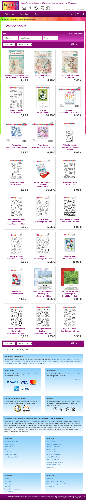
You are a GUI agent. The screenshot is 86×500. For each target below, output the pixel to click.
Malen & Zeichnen (9, 444)
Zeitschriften (50, 467)
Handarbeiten (8, 452)
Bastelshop (25, 14)
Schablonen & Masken (53, 452)
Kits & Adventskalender (53, 464)
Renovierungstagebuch (11, 457)
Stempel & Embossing (53, 447)
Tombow (31, 363)
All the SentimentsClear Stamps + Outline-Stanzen (69, 147)
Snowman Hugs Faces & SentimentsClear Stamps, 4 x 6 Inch (16, 222)
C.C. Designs (68, 359)
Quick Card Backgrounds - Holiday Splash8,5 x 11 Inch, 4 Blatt (70, 294)
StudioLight (25, 363)
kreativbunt (13, 19)
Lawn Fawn (55, 361)
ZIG (45, 363)
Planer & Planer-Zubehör (53, 444)
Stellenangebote (9, 484)
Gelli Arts (41, 361)
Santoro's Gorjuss (58, 359)
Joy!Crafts (48, 361)
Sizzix (19, 363)
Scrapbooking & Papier (11, 441)
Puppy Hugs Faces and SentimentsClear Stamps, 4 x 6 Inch (16, 331)
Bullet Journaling (9, 447)
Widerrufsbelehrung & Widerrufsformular (58, 484)
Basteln (6, 449)
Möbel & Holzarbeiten (10, 454)
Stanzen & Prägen (51, 449)
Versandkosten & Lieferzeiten (13, 489)
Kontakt (67, 10)
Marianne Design (64, 361)
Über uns (80, 10)
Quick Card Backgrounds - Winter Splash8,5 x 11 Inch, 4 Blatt (43, 294)
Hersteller (21, 19)
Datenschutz (50, 486)
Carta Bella (76, 359)
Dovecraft (7, 361)
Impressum (49, 479)
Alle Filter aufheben (76, 34)
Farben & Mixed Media (53, 457)
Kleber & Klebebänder (52, 459)
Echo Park (25, 361)
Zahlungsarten (8, 491)
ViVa (36, 363)
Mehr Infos (78, 379)
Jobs (73, 10)
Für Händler (8, 481)
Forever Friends (33, 361)
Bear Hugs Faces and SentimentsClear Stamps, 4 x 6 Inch (43, 331)
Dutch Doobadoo (16, 361)
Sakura (14, 363)
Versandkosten (32, 350)
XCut (39, 363)
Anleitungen (10, 14)
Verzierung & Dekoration (53, 454)
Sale (36, 14)
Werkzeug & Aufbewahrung (54, 462)
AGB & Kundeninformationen (55, 481)
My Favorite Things (75, 361)
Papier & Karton (51, 441)
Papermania (8, 363)
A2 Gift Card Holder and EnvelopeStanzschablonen (43, 184)
